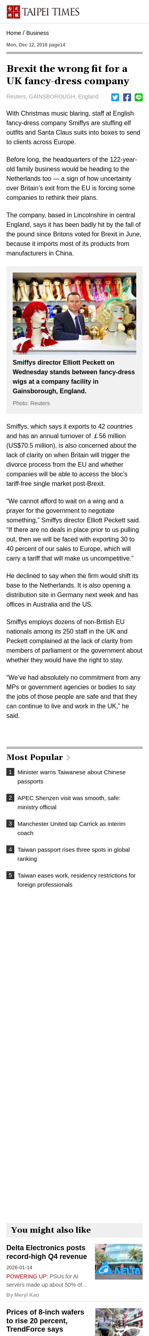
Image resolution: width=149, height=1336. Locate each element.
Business (37, 33)
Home (13, 33)
